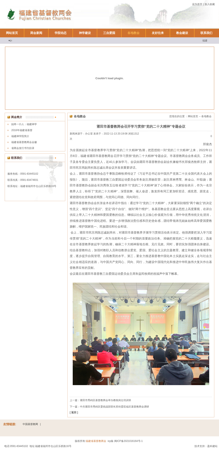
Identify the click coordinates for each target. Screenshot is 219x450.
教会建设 (182, 33)
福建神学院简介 (20, 136)
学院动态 (61, 33)
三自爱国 (109, 33)
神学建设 (85, 33)
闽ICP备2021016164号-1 (128, 441)
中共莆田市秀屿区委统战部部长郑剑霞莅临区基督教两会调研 (114, 406)
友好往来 (158, 33)
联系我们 (206, 33)
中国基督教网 (30, 424)
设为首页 (197, 4)
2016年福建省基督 (21, 130)
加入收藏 (209, 4)
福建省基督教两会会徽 (24, 142)
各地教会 (133, 33)
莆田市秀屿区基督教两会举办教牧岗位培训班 (105, 400)
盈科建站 (212, 446)
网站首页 (12, 33)
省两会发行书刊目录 (22, 148)
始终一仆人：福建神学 (24, 124)
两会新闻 (36, 33)
